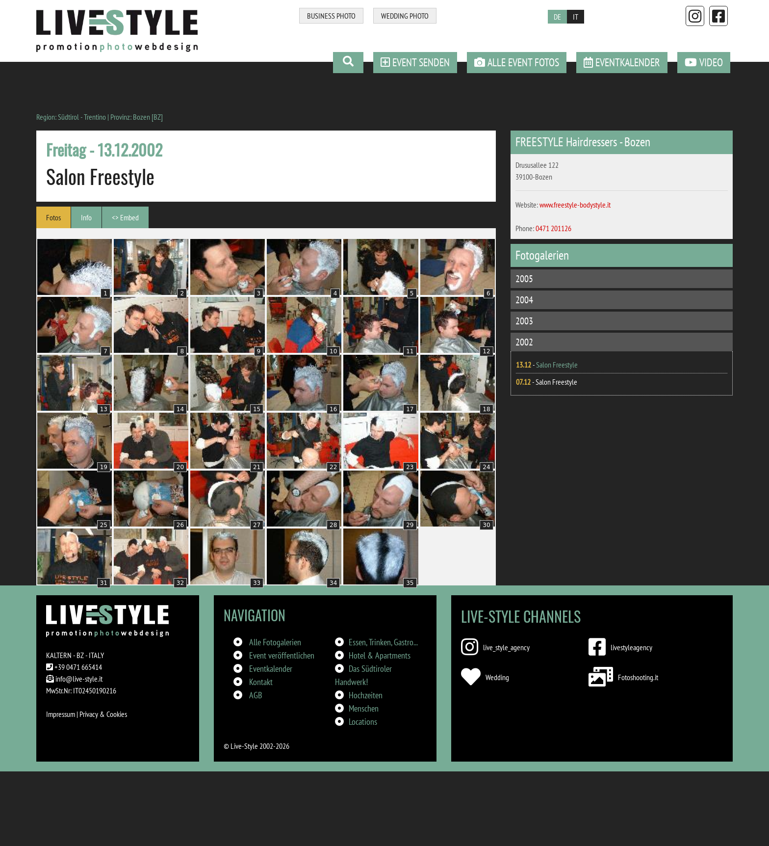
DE (557, 17)
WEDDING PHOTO (405, 16)
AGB (255, 695)
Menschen (364, 708)
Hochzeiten (366, 695)
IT (575, 17)
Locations (363, 721)
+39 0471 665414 (78, 667)
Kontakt (261, 681)
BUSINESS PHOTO (331, 16)
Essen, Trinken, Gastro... (383, 642)
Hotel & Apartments (379, 655)
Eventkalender (270, 668)
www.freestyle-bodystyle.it (575, 205)
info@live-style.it (79, 679)
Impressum (60, 714)
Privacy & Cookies (103, 714)
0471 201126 (553, 228)
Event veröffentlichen (281, 655)
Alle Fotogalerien (275, 642)
